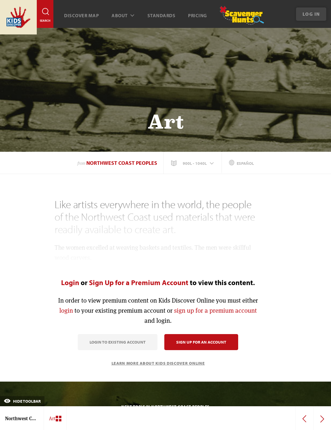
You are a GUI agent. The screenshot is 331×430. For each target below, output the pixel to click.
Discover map (81, 15)
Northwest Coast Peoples (121, 162)
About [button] (123, 15)
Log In (311, 14)
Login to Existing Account (118, 342)
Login (70, 282)
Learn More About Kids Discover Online (158, 363)
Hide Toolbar (22, 401)
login (66, 310)
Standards (161, 15)
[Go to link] (18, 17)
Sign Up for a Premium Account (138, 282)
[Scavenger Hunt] (237, 18)
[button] (193, 163)
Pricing (197, 15)
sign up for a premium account (215, 310)
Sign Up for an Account (201, 342)
